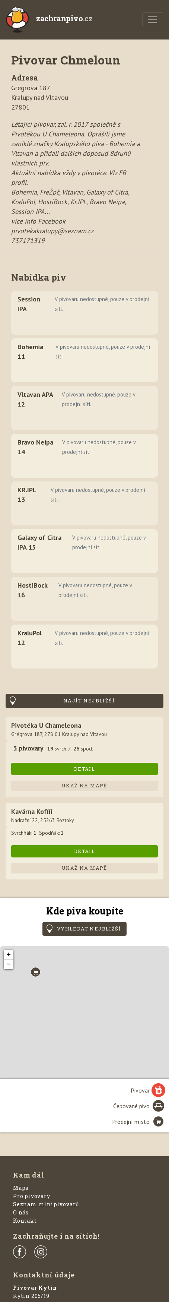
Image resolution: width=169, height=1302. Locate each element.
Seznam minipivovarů (46, 1204)
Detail (84, 768)
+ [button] (9, 954)
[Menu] (152, 19)
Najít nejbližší (89, 700)
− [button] (9, 964)
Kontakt (25, 1220)
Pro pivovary (31, 1196)
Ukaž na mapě (84, 785)
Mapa (21, 1187)
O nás (21, 1212)
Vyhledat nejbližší (89, 928)
